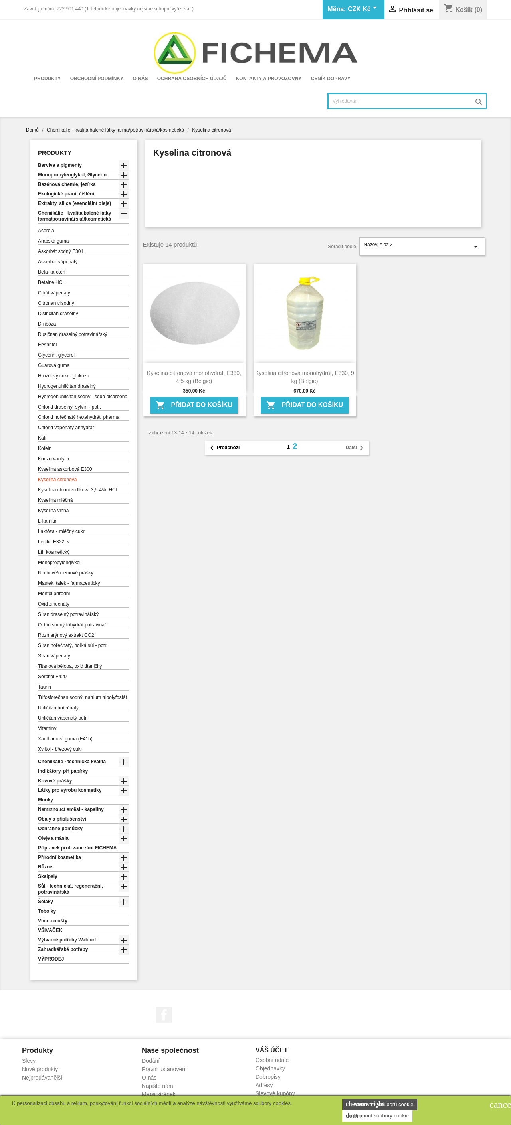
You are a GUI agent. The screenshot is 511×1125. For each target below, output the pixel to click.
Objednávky (270, 1068)
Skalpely (47, 876)
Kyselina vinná (53, 510)
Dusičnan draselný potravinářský (72, 334)
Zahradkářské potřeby (63, 949)
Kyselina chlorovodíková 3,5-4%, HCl (77, 490)
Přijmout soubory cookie (377, 1115)
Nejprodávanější (42, 1077)
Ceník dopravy (331, 78)
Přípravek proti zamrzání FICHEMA (77, 848)
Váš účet (272, 1050)
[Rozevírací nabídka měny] (364, 9)
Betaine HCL (51, 282)
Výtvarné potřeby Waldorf (67, 940)
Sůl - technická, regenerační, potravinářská (70, 889)
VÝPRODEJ (51, 959)
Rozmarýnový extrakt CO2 (66, 635)
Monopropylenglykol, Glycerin (72, 175)
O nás (140, 78)
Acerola (46, 230)
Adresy (264, 1085)
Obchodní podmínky (96, 78)
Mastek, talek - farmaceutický (69, 583)
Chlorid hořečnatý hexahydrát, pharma (78, 417)
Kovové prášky (55, 781)
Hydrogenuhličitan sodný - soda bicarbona (82, 396)
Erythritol (47, 344)
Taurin (44, 687)
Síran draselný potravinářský (68, 614)
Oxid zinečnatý (53, 604)
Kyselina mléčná (55, 500)
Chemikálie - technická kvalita (72, 761)
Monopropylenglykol (59, 562)
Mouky (45, 800)
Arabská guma (53, 241)
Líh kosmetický (53, 552)
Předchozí (223, 448)
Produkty (47, 78)
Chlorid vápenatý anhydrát (66, 427)
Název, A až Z (422, 246)
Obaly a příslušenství (62, 819)
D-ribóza (47, 324)
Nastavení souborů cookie (380, 1104)
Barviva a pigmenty (60, 165)
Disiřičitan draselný (58, 313)
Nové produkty (40, 1069)
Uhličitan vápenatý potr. (63, 718)
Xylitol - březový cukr (60, 749)
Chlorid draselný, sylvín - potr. (69, 407)
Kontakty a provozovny (269, 78)
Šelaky (45, 901)
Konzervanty (51, 459)
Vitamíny (47, 728)
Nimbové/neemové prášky (65, 573)
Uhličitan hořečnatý (58, 708)
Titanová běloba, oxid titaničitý (70, 666)
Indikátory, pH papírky (63, 771)
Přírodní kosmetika (59, 857)
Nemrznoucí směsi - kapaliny (71, 809)
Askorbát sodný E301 (60, 251)
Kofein (44, 448)
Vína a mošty (52, 921)
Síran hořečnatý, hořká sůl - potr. (72, 645)
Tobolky (47, 911)
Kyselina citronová (57, 479)
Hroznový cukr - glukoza (63, 376)
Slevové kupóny (275, 1093)
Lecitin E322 (51, 542)
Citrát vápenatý (54, 293)
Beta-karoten (51, 272)
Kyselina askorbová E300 (65, 469)
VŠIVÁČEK (50, 930)
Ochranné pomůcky (60, 828)
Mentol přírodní (54, 593)
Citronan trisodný (56, 303)
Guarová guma (53, 365)
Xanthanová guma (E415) (65, 739)
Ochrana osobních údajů (192, 78)
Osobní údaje (272, 1060)
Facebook (164, 1015)
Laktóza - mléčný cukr (61, 531)
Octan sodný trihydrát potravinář (72, 625)
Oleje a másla (53, 838)
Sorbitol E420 (52, 676)
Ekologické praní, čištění (66, 194)
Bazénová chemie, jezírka (67, 184)
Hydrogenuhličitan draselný (67, 386)
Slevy (29, 1061)
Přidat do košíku (194, 405)
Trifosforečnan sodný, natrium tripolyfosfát (82, 697)
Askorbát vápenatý (57, 261)
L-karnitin (47, 521)
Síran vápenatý (54, 656)
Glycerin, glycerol (56, 355)
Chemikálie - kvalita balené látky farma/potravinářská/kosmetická (74, 216)
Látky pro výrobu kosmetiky (69, 790)
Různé (45, 867)
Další (355, 448)
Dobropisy (268, 1077)
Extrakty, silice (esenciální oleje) (74, 203)
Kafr (42, 438)
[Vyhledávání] (407, 101)
